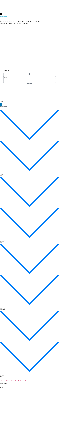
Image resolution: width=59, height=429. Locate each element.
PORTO (1, 172)
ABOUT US (2, 380)
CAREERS (19, 380)
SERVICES (7, 380)
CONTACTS (24, 380)
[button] (29, 141)
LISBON (1, 239)
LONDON (1, 306)
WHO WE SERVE (13, 380)
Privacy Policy (3, 384)
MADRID (1, 373)
